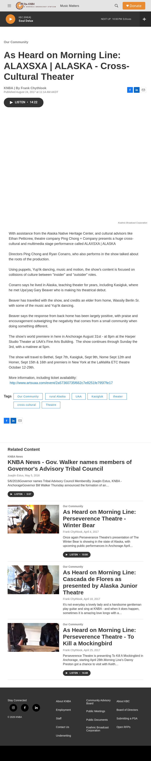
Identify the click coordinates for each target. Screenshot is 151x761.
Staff (59, 718)
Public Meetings (95, 711)
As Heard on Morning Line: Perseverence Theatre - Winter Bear (99, 518)
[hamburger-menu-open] (9, 6)
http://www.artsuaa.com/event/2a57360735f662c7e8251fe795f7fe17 (61, 383)
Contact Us (62, 727)
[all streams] (145, 19)
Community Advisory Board (98, 702)
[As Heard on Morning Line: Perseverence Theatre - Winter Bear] (33, 519)
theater (118, 396)
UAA (79, 396)
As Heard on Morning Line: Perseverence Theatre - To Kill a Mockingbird (99, 636)
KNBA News (15, 456)
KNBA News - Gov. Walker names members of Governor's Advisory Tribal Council (70, 465)
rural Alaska (57, 396)
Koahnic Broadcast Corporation (97, 729)
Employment (63, 710)
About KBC (123, 701)
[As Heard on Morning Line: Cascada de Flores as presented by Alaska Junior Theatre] (33, 579)
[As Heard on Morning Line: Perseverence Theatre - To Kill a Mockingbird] (33, 637)
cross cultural (27, 404)
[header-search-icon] (116, 5)
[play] (10, 19)
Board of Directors (127, 710)
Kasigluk (97, 396)
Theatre (51, 404)
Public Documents (97, 719)
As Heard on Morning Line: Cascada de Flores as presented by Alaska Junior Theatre (100, 582)
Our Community (16, 42)
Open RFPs (123, 727)
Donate (135, 6)
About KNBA (63, 701)
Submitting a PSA (126, 718)
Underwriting (63, 735)
